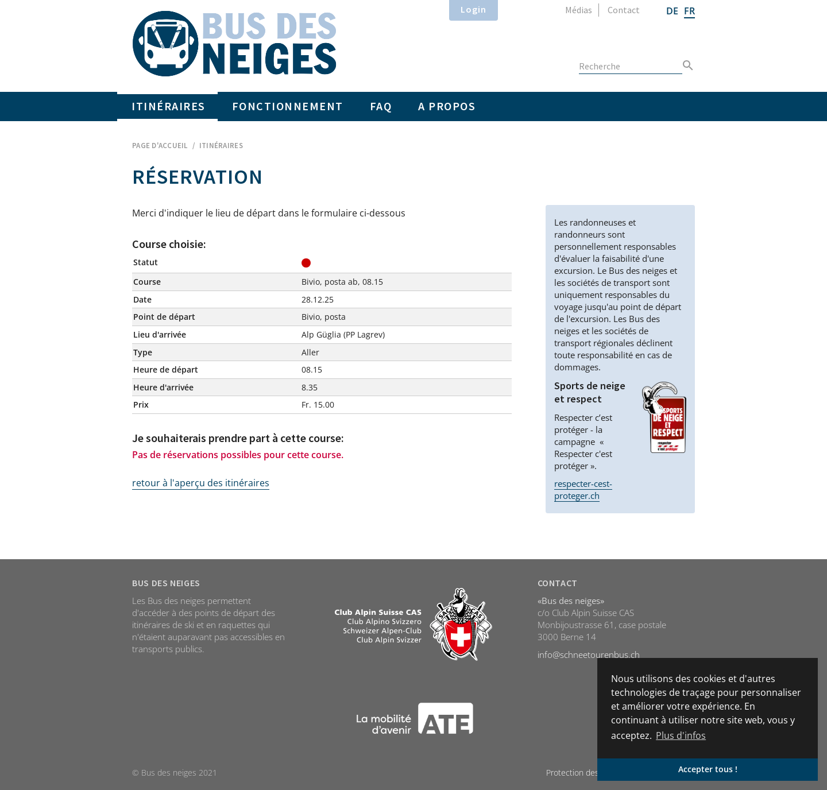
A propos (447, 106)
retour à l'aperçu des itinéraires (200, 483)
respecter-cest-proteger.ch (583, 489)
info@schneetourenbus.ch (589, 654)
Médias (578, 10)
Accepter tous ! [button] (707, 769)
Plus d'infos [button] (681, 735)
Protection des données (589, 772)
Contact (624, 10)
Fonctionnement (287, 106)
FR (689, 11)
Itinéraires (169, 106)
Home (234, 43)
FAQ (381, 106)
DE (672, 11)
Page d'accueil (160, 145)
